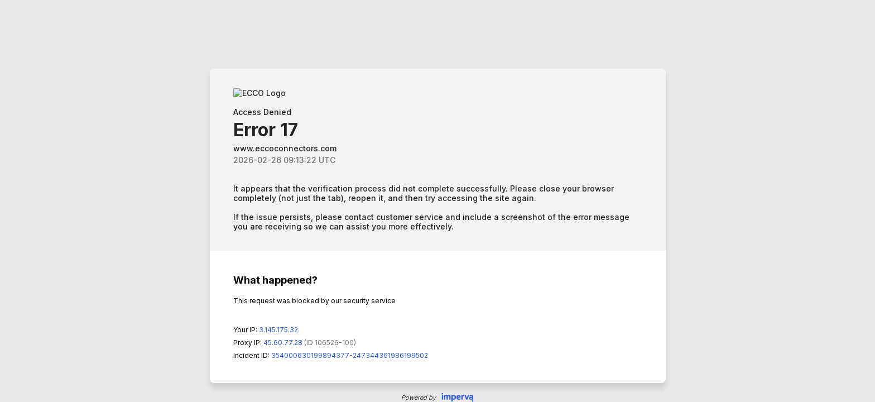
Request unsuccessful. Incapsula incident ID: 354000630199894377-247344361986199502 (437, 201)
